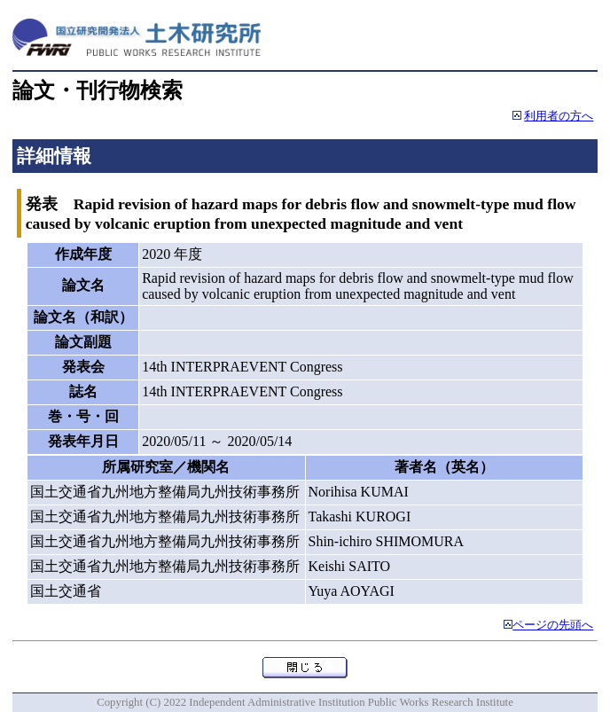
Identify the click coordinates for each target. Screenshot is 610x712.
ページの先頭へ (552, 625)
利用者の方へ (558, 116)
